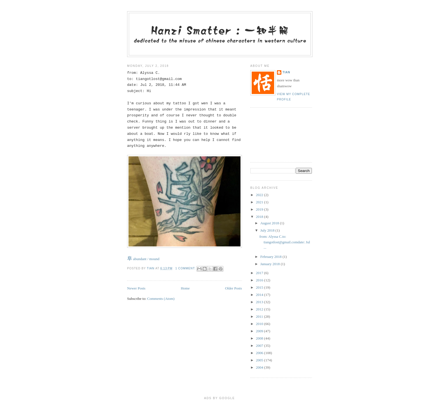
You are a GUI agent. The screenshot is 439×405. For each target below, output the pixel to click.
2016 (260, 280)
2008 (260, 338)
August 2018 (270, 223)
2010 (260, 324)
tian (286, 72)
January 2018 (270, 264)
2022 (260, 195)
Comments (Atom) (161, 298)
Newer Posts (136, 288)
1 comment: (186, 268)
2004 (260, 367)
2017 (260, 273)
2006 (260, 353)
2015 (260, 287)
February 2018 (271, 257)
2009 (260, 331)
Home (185, 288)
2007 (260, 345)
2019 (260, 209)
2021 (260, 202)
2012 (260, 309)
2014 (260, 295)
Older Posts (233, 288)
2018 (260, 217)
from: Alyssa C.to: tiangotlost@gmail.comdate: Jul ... (284, 241)
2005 (260, 360)
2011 (260, 316)
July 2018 (267, 230)
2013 (260, 302)
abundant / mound (143, 259)
